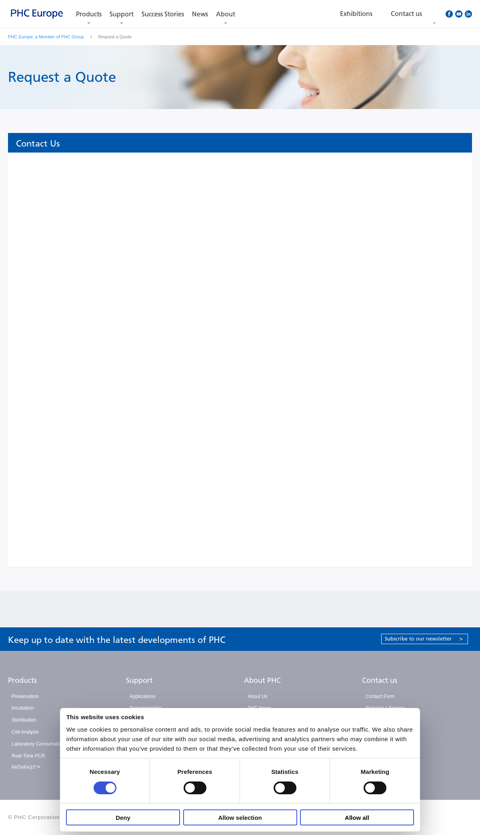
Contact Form (380, 696)
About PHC (262, 680)
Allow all (357, 817)
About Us (257, 696)
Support (122, 14)
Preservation (25, 696)
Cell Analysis (25, 732)
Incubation (23, 708)
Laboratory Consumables (38, 744)
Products (89, 14)
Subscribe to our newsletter (424, 639)
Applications (143, 696)
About (225, 14)
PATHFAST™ (26, 767)
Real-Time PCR (28, 756)
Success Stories (163, 14)
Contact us (379, 680)
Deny (123, 817)
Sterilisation (24, 720)
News (200, 14)
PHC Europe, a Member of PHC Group (46, 36)
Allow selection (240, 817)
